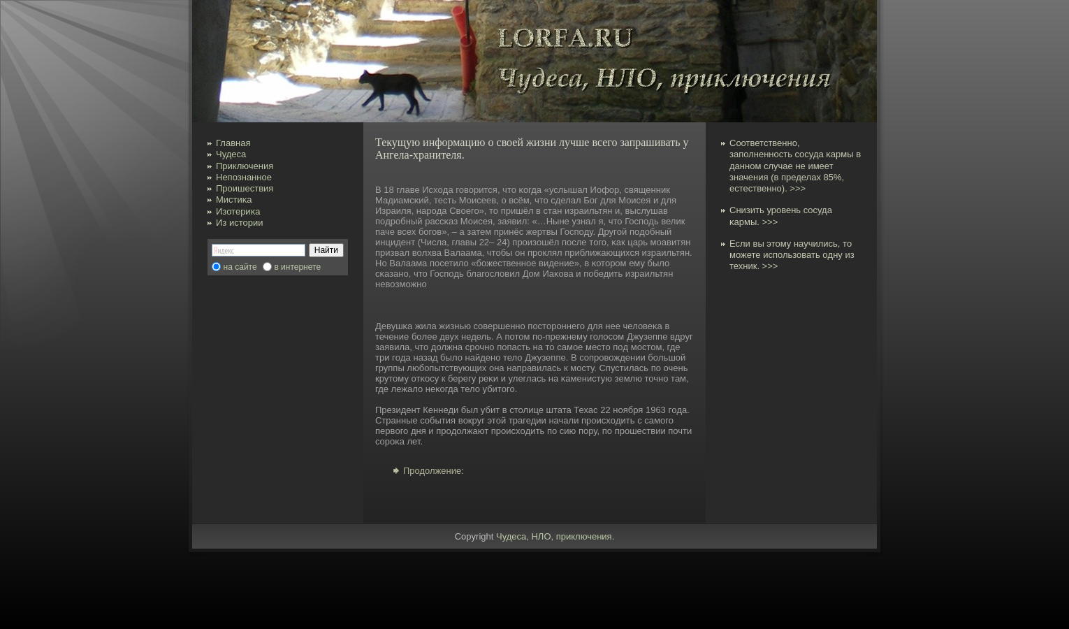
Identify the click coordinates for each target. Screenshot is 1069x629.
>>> (798, 188)
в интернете (297, 267)
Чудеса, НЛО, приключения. (555, 536)
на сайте (240, 267)
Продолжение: (433, 470)
